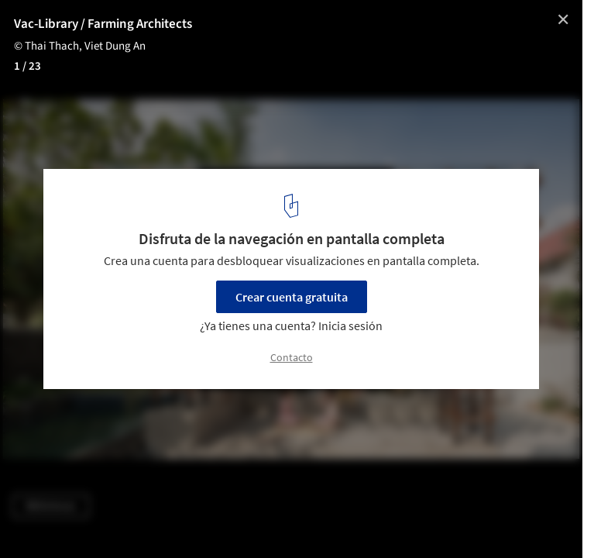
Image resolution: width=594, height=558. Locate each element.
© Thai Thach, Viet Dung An (80, 46)
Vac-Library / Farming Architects (103, 24)
